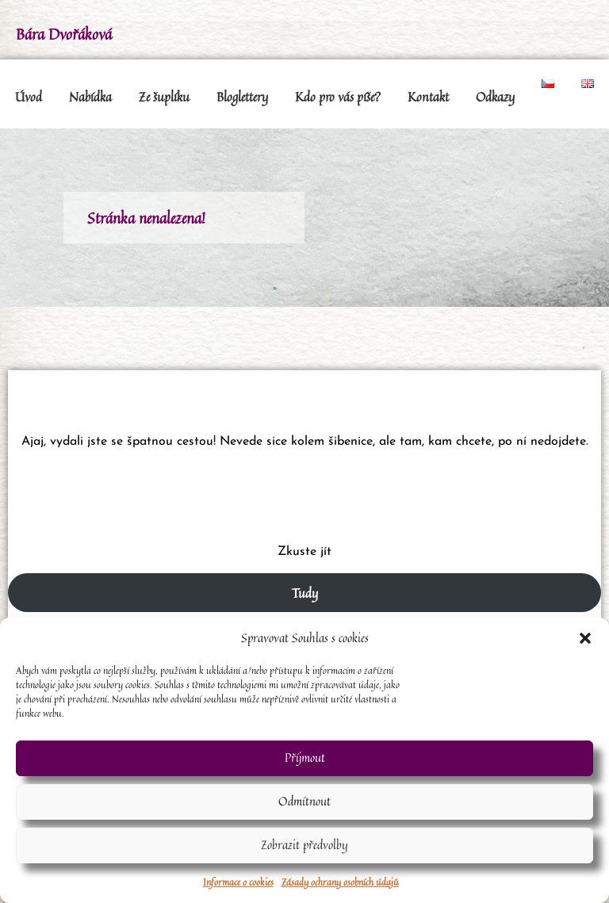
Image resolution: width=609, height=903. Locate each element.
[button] (585, 638)
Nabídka (90, 96)
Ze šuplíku (164, 96)
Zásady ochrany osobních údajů (340, 882)
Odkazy (495, 96)
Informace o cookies (238, 882)
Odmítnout (304, 801)
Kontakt (428, 96)
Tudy (305, 593)
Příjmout (305, 757)
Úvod (28, 96)
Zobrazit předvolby (304, 845)
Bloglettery (242, 96)
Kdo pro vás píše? (338, 96)
